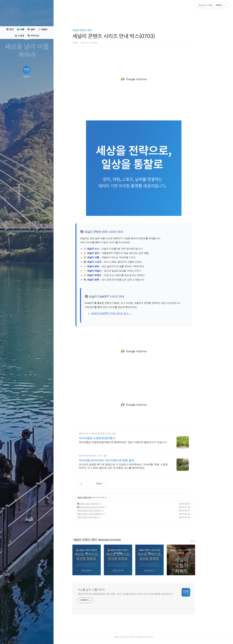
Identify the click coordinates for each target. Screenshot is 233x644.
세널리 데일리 (103, 270)
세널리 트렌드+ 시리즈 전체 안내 (99, 514)
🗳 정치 (10, 29)
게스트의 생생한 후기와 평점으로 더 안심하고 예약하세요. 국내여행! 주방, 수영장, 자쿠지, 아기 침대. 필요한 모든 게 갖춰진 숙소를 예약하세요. (133, 466)
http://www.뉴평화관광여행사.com (104, 433)
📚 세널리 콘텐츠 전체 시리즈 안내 (100, 507)
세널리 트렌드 (103, 275)
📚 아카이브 (33, 35)
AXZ (142, 637)
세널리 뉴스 (102, 248)
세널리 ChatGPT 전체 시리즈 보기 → (121, 313)
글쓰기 (8, 638)
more (202, 540)
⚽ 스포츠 (19, 35)
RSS (33, 638)
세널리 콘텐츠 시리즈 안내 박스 (98, 510)
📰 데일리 (43, 29)
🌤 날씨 (31, 29)
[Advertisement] (143, 79)
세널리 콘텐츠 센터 (92, 30)
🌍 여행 (20, 29)
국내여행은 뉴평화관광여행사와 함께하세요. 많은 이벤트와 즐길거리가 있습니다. (132, 442)
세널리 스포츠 (103, 261)
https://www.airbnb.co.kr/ (100, 455)
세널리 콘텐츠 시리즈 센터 (97, 517)
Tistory (159, 637)
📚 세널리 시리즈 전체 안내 (97, 504)
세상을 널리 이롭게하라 (26, 51)
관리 (45, 638)
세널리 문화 (102, 279)
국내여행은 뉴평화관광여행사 (106, 438)
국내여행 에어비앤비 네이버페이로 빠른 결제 (116, 460)
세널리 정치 (102, 253)
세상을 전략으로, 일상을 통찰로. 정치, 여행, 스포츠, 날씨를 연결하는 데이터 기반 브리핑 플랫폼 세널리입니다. (135, 594)
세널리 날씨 (102, 266)
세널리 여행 (102, 257)
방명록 (21, 638)
